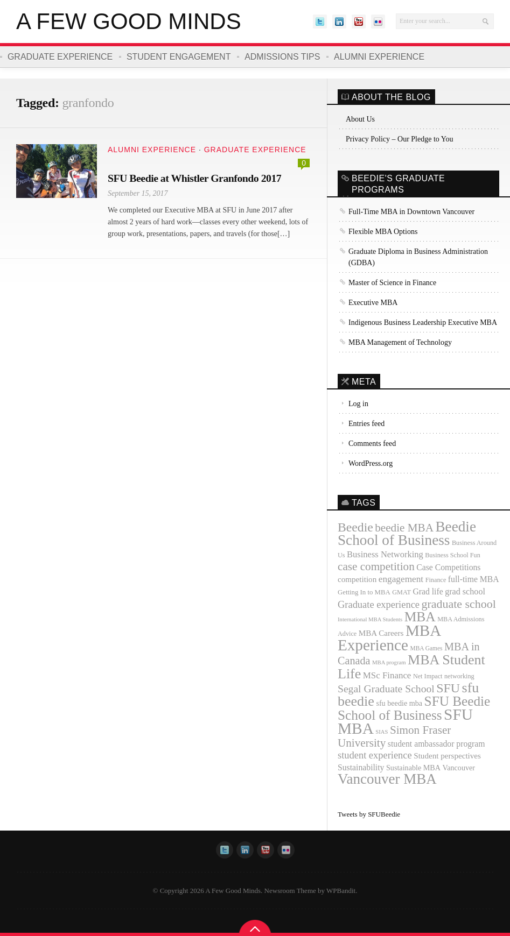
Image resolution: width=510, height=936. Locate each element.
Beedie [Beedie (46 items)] (355, 527)
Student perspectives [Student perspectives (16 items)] (447, 755)
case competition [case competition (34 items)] (376, 566)
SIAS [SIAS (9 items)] (381, 732)
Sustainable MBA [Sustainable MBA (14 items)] (413, 767)
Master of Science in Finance (392, 283)
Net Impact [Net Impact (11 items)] (428, 676)
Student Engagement (179, 56)
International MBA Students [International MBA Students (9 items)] (370, 619)
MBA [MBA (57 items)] (420, 617)
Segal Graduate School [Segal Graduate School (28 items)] (386, 688)
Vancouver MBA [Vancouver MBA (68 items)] (387, 779)
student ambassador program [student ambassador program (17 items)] (436, 743)
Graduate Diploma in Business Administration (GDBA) (418, 257)
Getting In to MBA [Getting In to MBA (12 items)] (364, 592)
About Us (360, 119)
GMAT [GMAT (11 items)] (401, 592)
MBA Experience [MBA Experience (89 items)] (389, 638)
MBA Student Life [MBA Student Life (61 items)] (411, 667)
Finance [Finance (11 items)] (435, 580)
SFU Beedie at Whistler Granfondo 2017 (195, 178)
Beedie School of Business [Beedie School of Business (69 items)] (407, 533)
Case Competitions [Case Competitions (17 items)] (448, 567)
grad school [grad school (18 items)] (465, 591)
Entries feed (366, 424)
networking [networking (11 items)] (459, 676)
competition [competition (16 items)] (357, 579)
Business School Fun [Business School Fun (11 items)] (452, 555)
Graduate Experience (60, 56)
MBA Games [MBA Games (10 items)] (426, 648)
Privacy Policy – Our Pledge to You (399, 139)
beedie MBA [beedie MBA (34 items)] (404, 527)
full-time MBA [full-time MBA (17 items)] (473, 579)
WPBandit (340, 891)
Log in (358, 404)
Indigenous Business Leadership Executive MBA (422, 322)
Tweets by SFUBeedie (369, 814)
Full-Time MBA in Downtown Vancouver (411, 212)
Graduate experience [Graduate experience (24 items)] (379, 604)
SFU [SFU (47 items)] (448, 688)
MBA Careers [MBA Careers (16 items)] (381, 633)
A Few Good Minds (128, 21)
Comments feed (372, 443)
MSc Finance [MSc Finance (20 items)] (387, 675)
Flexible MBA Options (382, 232)
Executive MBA (372, 303)
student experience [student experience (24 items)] (375, 755)
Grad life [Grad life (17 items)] (428, 591)
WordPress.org (370, 463)
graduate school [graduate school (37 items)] (459, 604)
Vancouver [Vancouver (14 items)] (459, 767)
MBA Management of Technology (400, 342)
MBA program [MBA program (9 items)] (389, 662)
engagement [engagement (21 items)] (401, 579)
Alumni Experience (379, 56)
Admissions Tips (282, 56)
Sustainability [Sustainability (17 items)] (361, 767)
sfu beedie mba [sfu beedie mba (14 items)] (399, 703)
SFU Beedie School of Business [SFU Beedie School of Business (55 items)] (414, 707)
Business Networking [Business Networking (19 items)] (385, 554)
